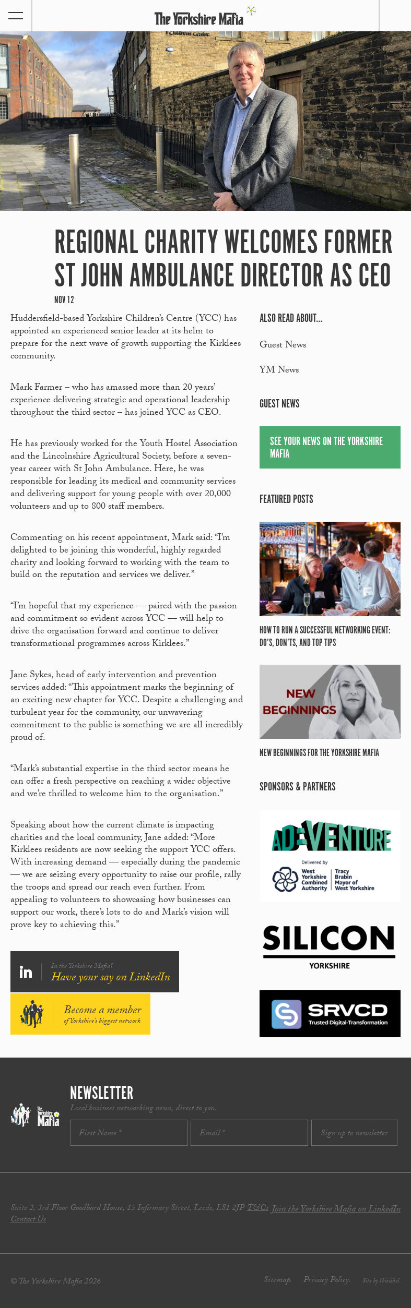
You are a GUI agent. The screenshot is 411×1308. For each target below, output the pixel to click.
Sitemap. (278, 1281)
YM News (279, 371)
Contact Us (28, 1220)
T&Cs (257, 1209)
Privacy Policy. (327, 1281)
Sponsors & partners (298, 787)
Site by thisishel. (381, 1281)
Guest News (283, 346)
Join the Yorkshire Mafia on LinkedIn (336, 1210)
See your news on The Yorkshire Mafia (326, 448)
